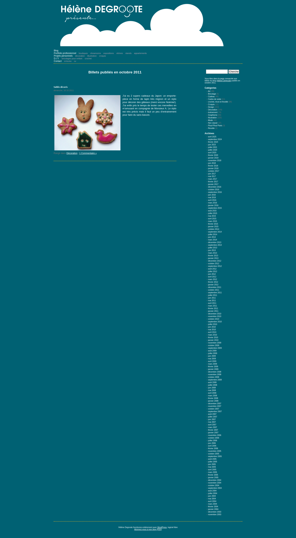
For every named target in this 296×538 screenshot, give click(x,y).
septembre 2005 (215, 456)
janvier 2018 (213, 168)
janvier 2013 (213, 258)
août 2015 (212, 211)
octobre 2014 (213, 229)
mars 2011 (212, 306)
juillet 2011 (212, 295)
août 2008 (212, 382)
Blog (56, 50)
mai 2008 (212, 390)
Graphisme (212, 115)
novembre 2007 (214, 406)
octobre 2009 (213, 345)
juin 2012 (212, 274)
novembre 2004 (214, 483)
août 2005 (212, 459)
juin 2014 (212, 237)
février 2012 (213, 282)
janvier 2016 (213, 205)
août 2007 (212, 414)
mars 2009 (212, 364)
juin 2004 (212, 496)
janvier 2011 (213, 311)
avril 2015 (212, 219)
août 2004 (212, 491)
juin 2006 (212, 443)
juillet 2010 (212, 324)
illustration (92, 56)
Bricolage (212, 94)
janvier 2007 (213, 433)
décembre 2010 (214, 314)
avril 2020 (212, 153)
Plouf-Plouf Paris (215, 126)
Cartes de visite (214, 99)
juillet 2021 (212, 147)
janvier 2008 (213, 401)
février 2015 (213, 224)
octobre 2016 (213, 190)
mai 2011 (212, 300)
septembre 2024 (215, 139)
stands (128, 53)
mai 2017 (212, 176)
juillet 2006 (212, 440)
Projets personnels (63, 56)
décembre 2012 (214, 261)
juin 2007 (212, 419)
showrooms (95, 53)
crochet (88, 58)
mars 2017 (212, 179)
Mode (210, 120)
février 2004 (213, 507)
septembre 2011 (215, 293)
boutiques (83, 53)
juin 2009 (212, 356)
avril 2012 (212, 277)
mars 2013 (212, 253)
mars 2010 (212, 335)
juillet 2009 (212, 353)
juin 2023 (212, 145)
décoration (80, 56)
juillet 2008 (212, 385)
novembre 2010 (214, 316)
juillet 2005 (212, 462)
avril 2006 (212, 446)
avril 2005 (212, 470)
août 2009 (212, 351)
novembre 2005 (214, 451)
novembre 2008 (214, 374)
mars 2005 (212, 472)
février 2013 (213, 256)
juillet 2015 (212, 213)
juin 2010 (212, 327)
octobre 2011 (213, 290)
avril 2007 (212, 425)
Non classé (212, 123)
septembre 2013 (215, 245)
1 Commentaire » (88, 153)
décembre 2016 (214, 187)
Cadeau (211, 96)
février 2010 (213, 337)
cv (75, 61)
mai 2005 (212, 467)
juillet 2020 (212, 150)
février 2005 (213, 475)
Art (209, 91)
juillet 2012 (212, 271)
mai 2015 (212, 216)
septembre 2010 (215, 322)
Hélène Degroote (224, 81)
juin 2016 (212, 195)
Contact (58, 61)
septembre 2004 (215, 488)
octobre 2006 (213, 438)
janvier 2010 (213, 340)
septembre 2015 (215, 208)
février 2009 (213, 367)
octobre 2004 (213, 485)
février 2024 (213, 142)
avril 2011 (212, 303)
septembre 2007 (215, 411)
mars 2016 (212, 203)
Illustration (212, 118)
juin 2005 (212, 464)
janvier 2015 (213, 227)
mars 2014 (212, 240)
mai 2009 (212, 359)
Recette (211, 128)
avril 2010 (212, 332)
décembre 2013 (214, 242)
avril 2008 (212, 393)
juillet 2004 (212, 493)
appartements (140, 53)
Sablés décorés (61, 87)
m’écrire (68, 61)
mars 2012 (212, 279)
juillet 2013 (212, 248)
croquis (102, 56)
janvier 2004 (213, 509)
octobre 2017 (213, 171)
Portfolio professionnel (65, 53)
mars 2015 (212, 221)
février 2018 (213, 166)
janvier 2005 (213, 477)
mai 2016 (212, 197)
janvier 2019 (213, 158)
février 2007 (213, 430)
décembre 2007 (214, 404)
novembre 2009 (214, 343)
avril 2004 (212, 501)
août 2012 (212, 269)
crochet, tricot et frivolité (218, 102)
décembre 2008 (214, 372)
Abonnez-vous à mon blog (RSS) (148, 529)
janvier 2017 (213, 184)
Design (211, 107)
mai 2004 (212, 499)
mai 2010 (212, 330)
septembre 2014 (215, 232)
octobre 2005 (213, 454)
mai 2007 (212, 422)
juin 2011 (212, 298)
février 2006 (213, 448)
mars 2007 (212, 427)
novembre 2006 (214, 435)
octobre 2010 (213, 319)
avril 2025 (212, 137)
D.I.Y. (56, 58)
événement (212, 112)
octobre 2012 (213, 263)
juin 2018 (212, 163)
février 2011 (213, 308)
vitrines (119, 53)
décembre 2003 (214, 512)
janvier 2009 (213, 369)
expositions (108, 53)
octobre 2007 (213, 409)
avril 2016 (212, 200)
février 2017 (213, 182)
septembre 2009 (215, 348)
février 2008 (213, 398)
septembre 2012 (215, 266)
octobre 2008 (213, 377)
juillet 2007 (212, 417)
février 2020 (213, 155)
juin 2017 (212, 174)
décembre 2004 (214, 480)
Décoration (71, 153)
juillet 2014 (212, 234)
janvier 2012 (213, 285)
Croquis (211, 104)
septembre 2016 (215, 192)
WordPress (162, 527)
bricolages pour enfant (72, 58)
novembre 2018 (214, 160)
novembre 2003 (214, 514)
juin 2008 (212, 388)
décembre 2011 (214, 287)
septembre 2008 (215, 380)
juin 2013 (212, 250)
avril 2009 (212, 361)
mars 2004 (212, 504)
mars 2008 (212, 396)
